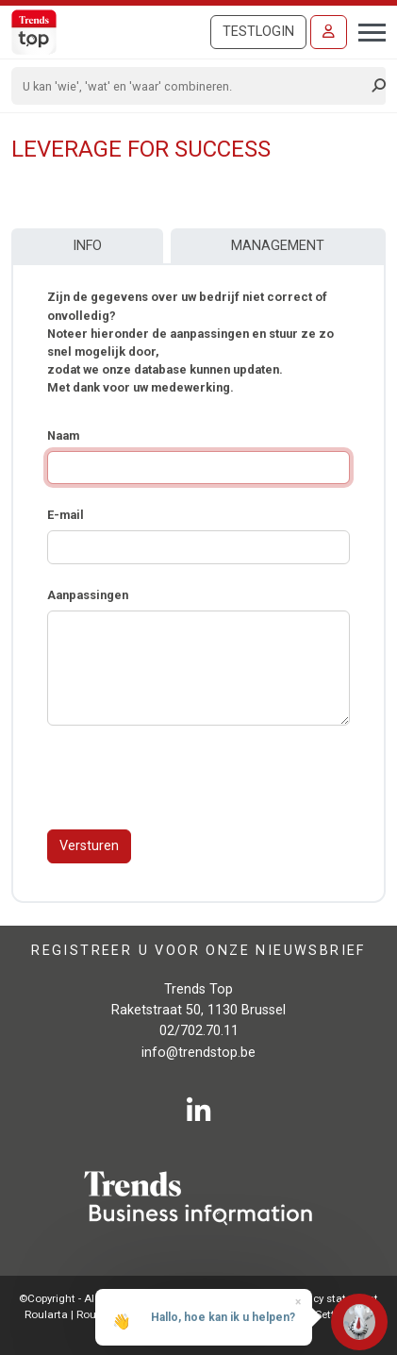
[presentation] (190, 777)
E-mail (65, 515)
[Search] (192, 86)
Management (277, 246)
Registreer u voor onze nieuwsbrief (198, 951)
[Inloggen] (328, 32)
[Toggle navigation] (366, 30)
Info (87, 246)
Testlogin (258, 32)
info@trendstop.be (198, 1053)
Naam (63, 435)
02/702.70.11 (199, 1031)
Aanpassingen (87, 595)
